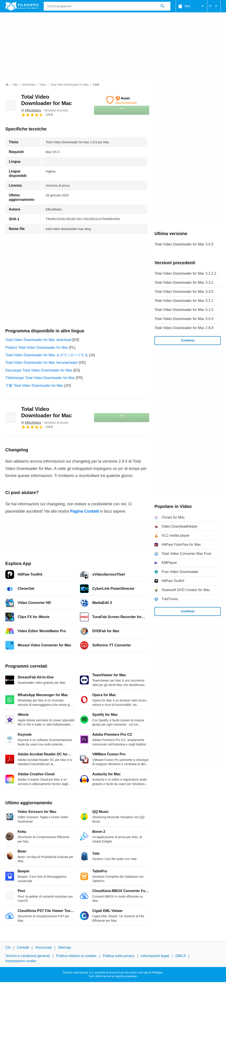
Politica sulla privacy (118, 956)
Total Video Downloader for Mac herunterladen (41, 362)
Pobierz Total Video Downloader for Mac (36, 347)
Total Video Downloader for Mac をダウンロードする (46, 355)
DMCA (180, 956)
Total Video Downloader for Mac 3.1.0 (183, 310)
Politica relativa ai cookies (76, 956)
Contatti (23, 947)
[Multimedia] (28, 85)
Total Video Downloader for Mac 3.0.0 (183, 319)
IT (214, 6)
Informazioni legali (155, 956)
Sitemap (64, 947)
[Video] (43, 85)
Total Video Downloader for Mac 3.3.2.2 (185, 273)
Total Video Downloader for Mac (46, 100)
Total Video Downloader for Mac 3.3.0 (183, 291)
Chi (8, 947)
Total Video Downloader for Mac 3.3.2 (183, 282)
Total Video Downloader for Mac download (38, 340)
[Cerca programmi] (162, 6)
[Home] (7, 85)
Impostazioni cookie (20, 961)
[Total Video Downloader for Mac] (70, 85)
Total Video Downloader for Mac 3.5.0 (183, 244)
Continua (187, 340)
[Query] (107, 6)
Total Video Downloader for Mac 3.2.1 (183, 301)
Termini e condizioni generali (27, 956)
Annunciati (43, 947)
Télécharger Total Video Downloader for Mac (40, 378)
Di (31, 110)
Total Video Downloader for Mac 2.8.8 (183, 328)
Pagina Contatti (84, 511)
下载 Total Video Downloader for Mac (34, 385)
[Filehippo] (21, 6)
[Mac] (15, 85)
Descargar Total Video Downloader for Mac (38, 370)
